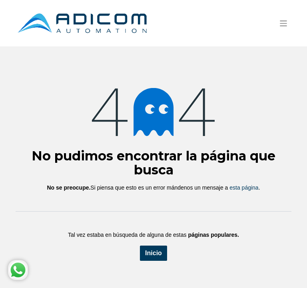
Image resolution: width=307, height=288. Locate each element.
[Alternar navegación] (283, 23)
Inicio (153, 253)
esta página (243, 187)
